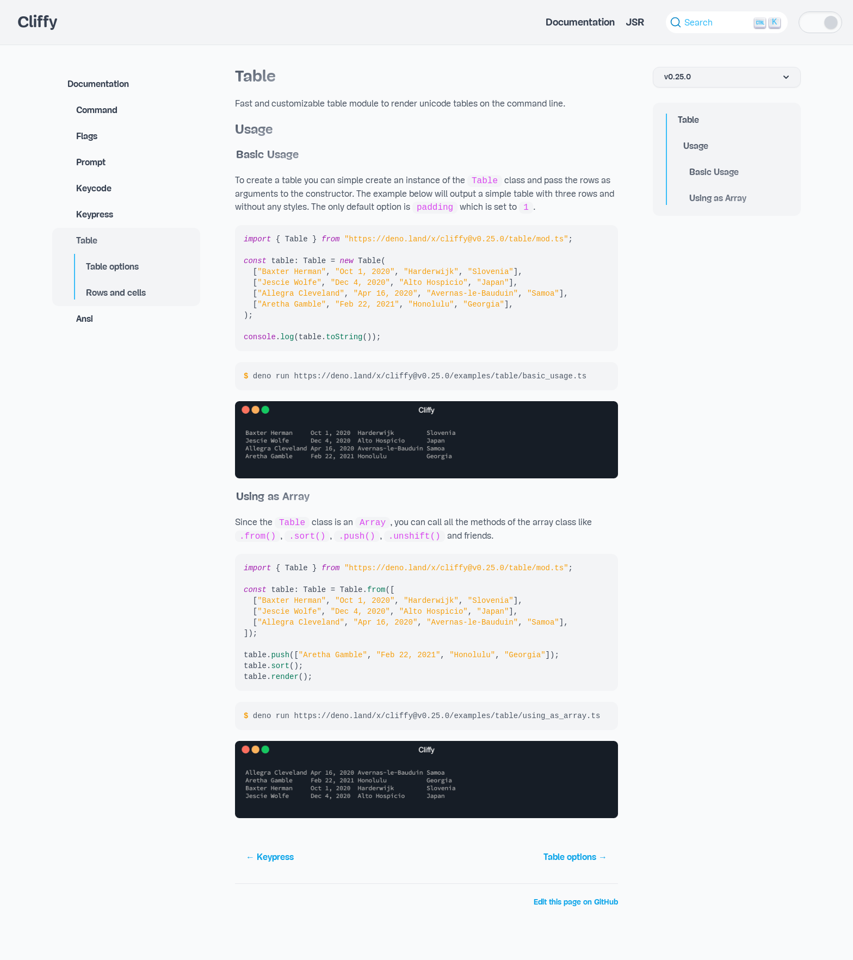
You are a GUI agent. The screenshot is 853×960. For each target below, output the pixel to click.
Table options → (575, 857)
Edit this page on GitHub (576, 902)
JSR (635, 22)
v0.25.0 (728, 77)
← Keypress (270, 857)
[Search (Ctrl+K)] (727, 22)
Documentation (580, 22)
